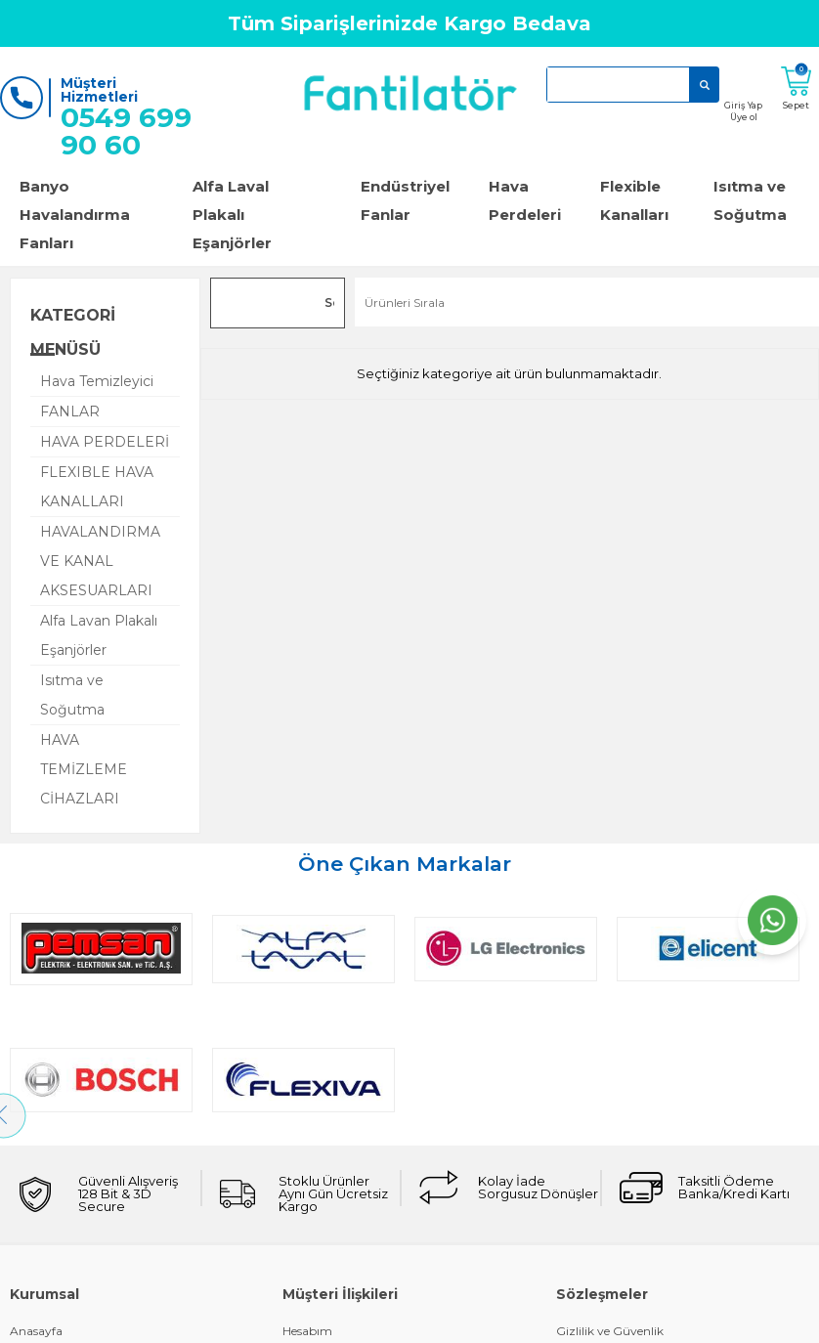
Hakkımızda (44, 1227)
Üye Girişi (37, 1309)
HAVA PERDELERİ (104, 442)
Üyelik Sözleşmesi (605, 1254)
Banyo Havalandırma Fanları (75, 214)
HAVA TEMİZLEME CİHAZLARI (83, 769)
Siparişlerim (316, 1254)
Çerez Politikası (599, 1227)
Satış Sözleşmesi (602, 1282)
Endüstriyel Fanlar (405, 200)
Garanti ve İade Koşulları (79, 1282)
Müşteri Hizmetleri (334, 1282)
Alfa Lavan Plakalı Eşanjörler (98, 635)
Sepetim (305, 1309)
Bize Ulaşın (41, 1254)
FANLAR (70, 411)
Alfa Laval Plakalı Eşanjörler (232, 214)
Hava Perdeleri (525, 200)
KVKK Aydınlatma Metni (624, 1309)
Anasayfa (36, 1199)
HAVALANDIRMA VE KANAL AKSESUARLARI (100, 561)
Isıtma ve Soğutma (72, 695)
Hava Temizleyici (96, 381)
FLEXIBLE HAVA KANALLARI (96, 486)
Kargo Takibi (318, 1227)
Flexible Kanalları (634, 200)
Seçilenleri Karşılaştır (329, 306)
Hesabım (307, 1199)
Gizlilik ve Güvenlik (610, 1199)
